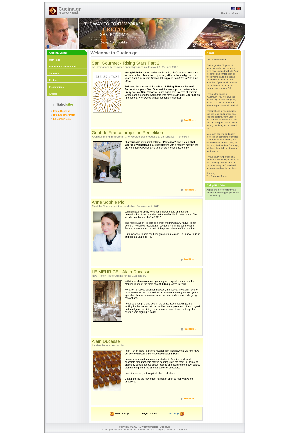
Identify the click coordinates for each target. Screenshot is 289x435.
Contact (236, 13)
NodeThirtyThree (178, 429)
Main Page (54, 60)
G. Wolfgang (159, 429)
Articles (53, 94)
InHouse (117, 429)
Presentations (56, 87)
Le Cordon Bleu (62, 119)
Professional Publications (62, 66)
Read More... (190, 120)
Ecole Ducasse (61, 111)
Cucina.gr (70, 9)
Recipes (53, 80)
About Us (225, 13)
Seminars (54, 73)
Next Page (176, 414)
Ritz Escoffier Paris (64, 115)
